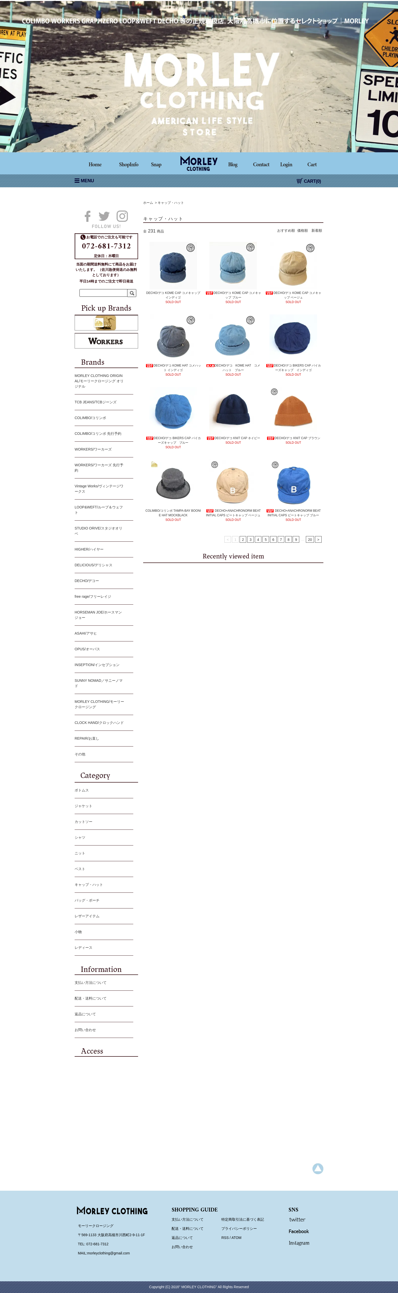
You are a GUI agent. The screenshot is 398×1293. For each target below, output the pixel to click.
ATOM (236, 1238)
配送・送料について (103, 999)
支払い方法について (103, 983)
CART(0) (309, 181)
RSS (225, 1238)
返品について (103, 1015)
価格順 (302, 230)
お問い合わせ (103, 1030)
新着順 (316, 230)
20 (310, 540)
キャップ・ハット (171, 203)
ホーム (148, 203)
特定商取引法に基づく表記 (242, 1219)
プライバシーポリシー (239, 1228)
